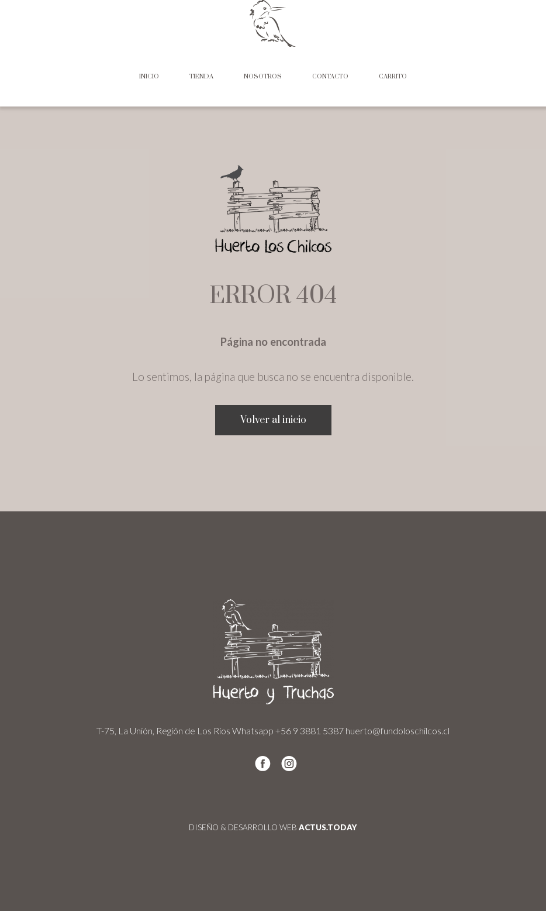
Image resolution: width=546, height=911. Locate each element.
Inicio (149, 77)
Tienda (201, 77)
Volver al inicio (273, 420)
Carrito (393, 77)
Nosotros (263, 77)
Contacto (330, 77)
